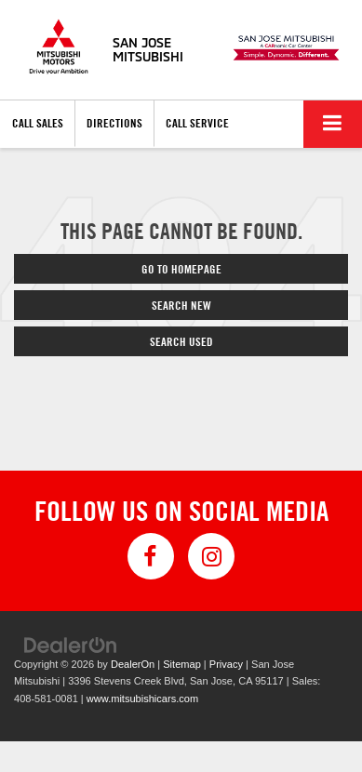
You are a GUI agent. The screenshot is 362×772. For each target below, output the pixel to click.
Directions (114, 122)
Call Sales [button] (37, 122)
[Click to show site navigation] (332, 124)
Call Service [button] (197, 122)
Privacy (226, 664)
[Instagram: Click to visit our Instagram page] (211, 556)
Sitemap (182, 664)
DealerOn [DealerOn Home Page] (132, 664)
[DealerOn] (70, 644)
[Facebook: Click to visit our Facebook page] (150, 556)
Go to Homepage (181, 268)
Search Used (181, 341)
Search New (181, 305)
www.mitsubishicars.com (142, 698)
